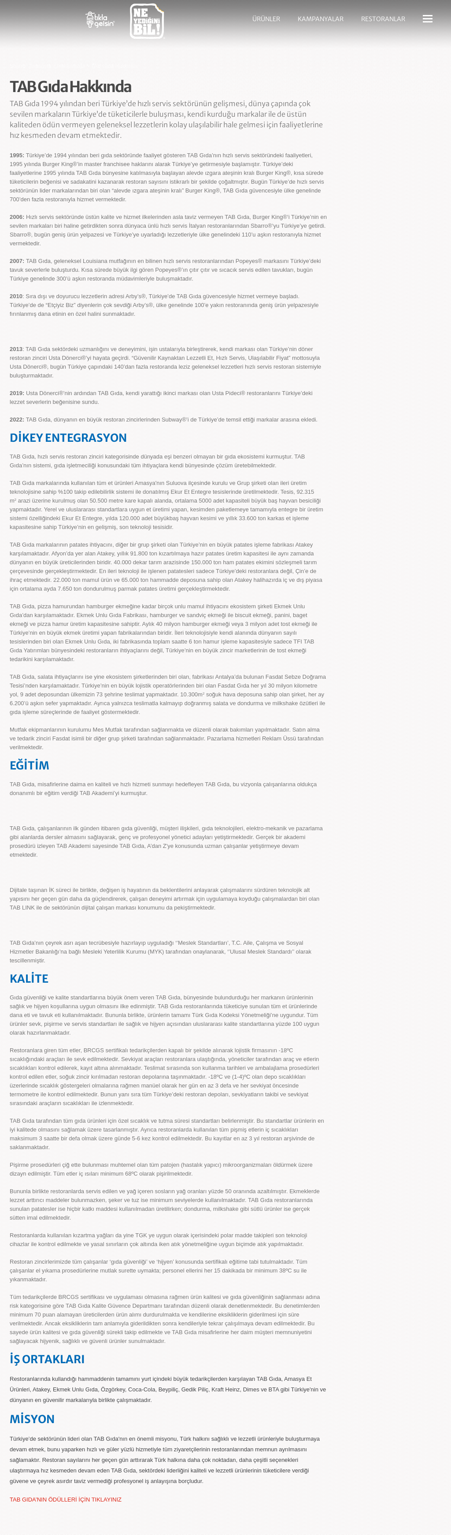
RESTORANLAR (383, 19)
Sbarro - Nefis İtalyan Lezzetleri (40, 24)
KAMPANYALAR (321, 19)
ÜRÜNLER (266, 19)
